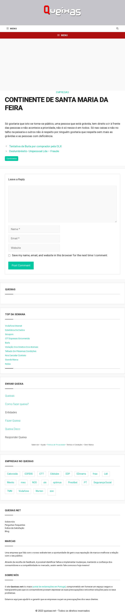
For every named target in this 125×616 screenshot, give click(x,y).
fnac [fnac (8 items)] (95, 473)
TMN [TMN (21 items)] (9, 491)
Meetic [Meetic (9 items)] (10, 482)
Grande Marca (11, 359)
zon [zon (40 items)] (52, 491)
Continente (12, 158)
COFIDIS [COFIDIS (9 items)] (29, 473)
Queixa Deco (12, 429)
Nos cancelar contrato (15, 355)
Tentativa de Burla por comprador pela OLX (35, 146)
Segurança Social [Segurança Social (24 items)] (102, 482)
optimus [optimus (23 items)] (57, 482)
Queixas (9, 395)
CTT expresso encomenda (17, 338)
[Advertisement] (62, 63)
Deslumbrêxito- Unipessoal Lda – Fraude (34, 151)
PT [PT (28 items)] (85, 482)
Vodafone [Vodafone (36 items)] (24, 491)
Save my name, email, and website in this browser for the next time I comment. (60, 255)
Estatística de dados (15, 330)
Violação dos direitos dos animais (21, 347)
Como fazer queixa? (17, 404)
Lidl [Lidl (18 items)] (106, 473)
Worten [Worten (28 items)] (39, 491)
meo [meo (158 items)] (23, 482)
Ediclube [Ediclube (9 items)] (54, 473)
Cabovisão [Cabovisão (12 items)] (12, 473)
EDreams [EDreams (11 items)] (81, 473)
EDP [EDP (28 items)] (68, 473)
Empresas (62, 92)
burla (7, 343)
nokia (8, 364)
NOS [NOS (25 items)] (34, 482)
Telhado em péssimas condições (20, 351)
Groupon (9, 334)
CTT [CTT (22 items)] (41, 473)
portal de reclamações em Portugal (49, 586)
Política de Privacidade (56, 445)
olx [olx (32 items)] (44, 482)
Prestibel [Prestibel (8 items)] (72, 482)
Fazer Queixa (12, 420)
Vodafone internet (13, 326)
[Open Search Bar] (117, 28)
